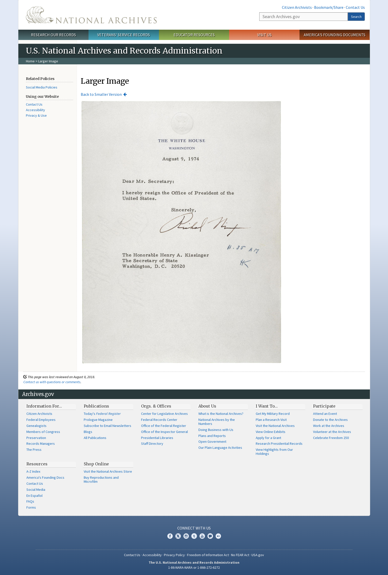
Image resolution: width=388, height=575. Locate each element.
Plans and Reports (212, 435)
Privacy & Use (36, 115)
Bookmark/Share (328, 7)
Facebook (170, 536)
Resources (37, 463)
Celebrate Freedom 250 (331, 437)
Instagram (186, 536)
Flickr (218, 536)
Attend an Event (325, 413)
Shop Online (96, 463)
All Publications (95, 437)
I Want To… (267, 406)
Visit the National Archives (275, 425)
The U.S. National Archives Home (91, 14)
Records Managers (40, 443)
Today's (102, 413)
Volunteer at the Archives (332, 431)
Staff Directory (152, 443)
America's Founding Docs (45, 477)
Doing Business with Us (215, 429)
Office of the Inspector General (164, 431)
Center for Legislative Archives (164, 413)
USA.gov (257, 555)
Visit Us (264, 34)
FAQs (30, 501)
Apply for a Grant (268, 437)
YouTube (202, 536)
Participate (324, 406)
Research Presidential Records (279, 443)
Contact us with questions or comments (51, 382)
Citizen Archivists (297, 7)
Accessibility (35, 110)
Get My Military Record (273, 413)
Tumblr (194, 536)
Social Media (35, 489)
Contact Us (355, 7)
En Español (34, 495)
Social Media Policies (41, 87)
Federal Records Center (159, 419)
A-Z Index (33, 471)
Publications (96, 406)
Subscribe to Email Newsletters (107, 425)
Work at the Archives (328, 425)
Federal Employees (41, 419)
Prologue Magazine (98, 419)
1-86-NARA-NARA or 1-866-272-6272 (194, 567)
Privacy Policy (174, 555)
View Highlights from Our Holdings (274, 451)
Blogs (88, 431)
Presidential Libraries (157, 437)
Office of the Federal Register (163, 425)
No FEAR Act (240, 555)
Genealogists (36, 425)
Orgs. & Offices (156, 406)
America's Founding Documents (334, 34)
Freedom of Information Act (208, 555)
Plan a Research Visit (271, 419)
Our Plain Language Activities (220, 447)
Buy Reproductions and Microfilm (101, 479)
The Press (33, 449)
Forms (31, 507)
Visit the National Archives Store (108, 471)
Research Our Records (53, 34)
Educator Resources (194, 34)
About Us (207, 406)
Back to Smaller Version (101, 94)
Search (356, 16)
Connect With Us (194, 527)
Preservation (36, 437)
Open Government (212, 441)
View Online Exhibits (270, 431)
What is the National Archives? (220, 413)
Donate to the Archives (330, 419)
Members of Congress (43, 431)
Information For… (44, 406)
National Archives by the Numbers (216, 421)
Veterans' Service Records (123, 34)
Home (30, 61)
